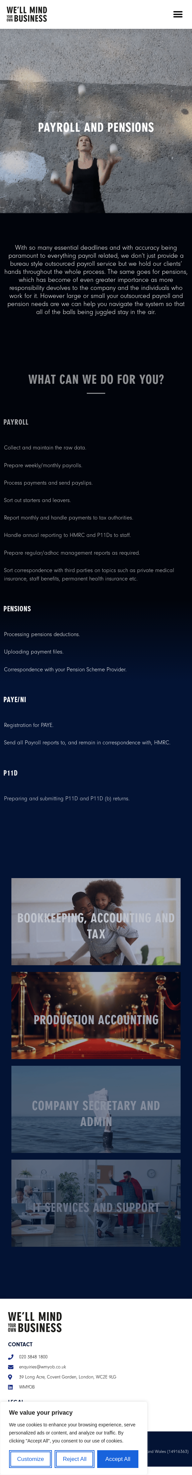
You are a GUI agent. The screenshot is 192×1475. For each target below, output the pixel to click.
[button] (177, 14)
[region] (73, 1438)
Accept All (117, 1459)
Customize (30, 1459)
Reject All (74, 1459)
